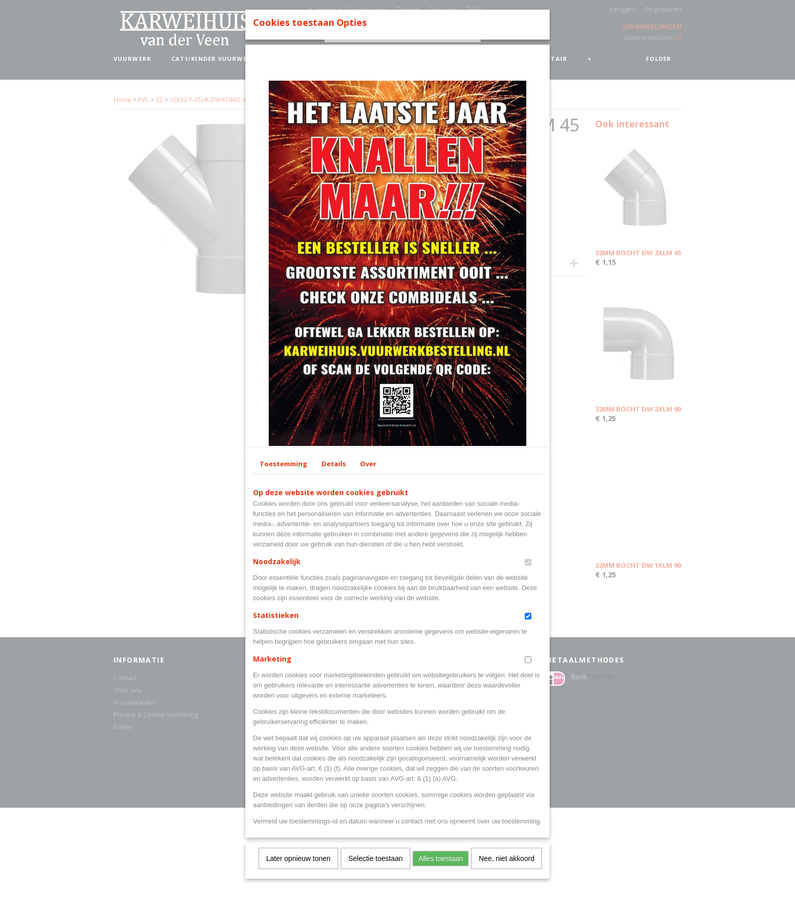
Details (333, 636)
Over (368, 636)
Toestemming (283, 636)
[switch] (528, 735)
